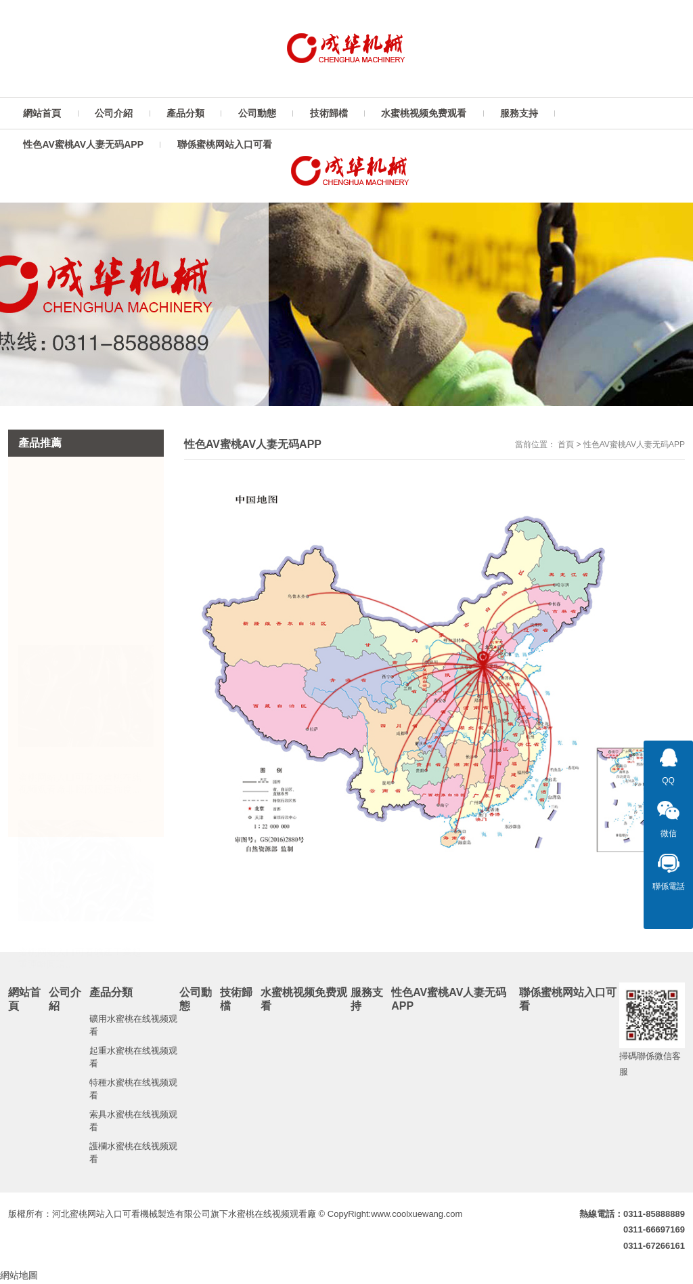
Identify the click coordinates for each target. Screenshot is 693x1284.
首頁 (566, 444)
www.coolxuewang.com (416, 1214)
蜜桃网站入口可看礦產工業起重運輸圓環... (79, 956)
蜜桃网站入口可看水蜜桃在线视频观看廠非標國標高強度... (79, 781)
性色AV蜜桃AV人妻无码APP (634, 444)
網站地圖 (19, 1275)
